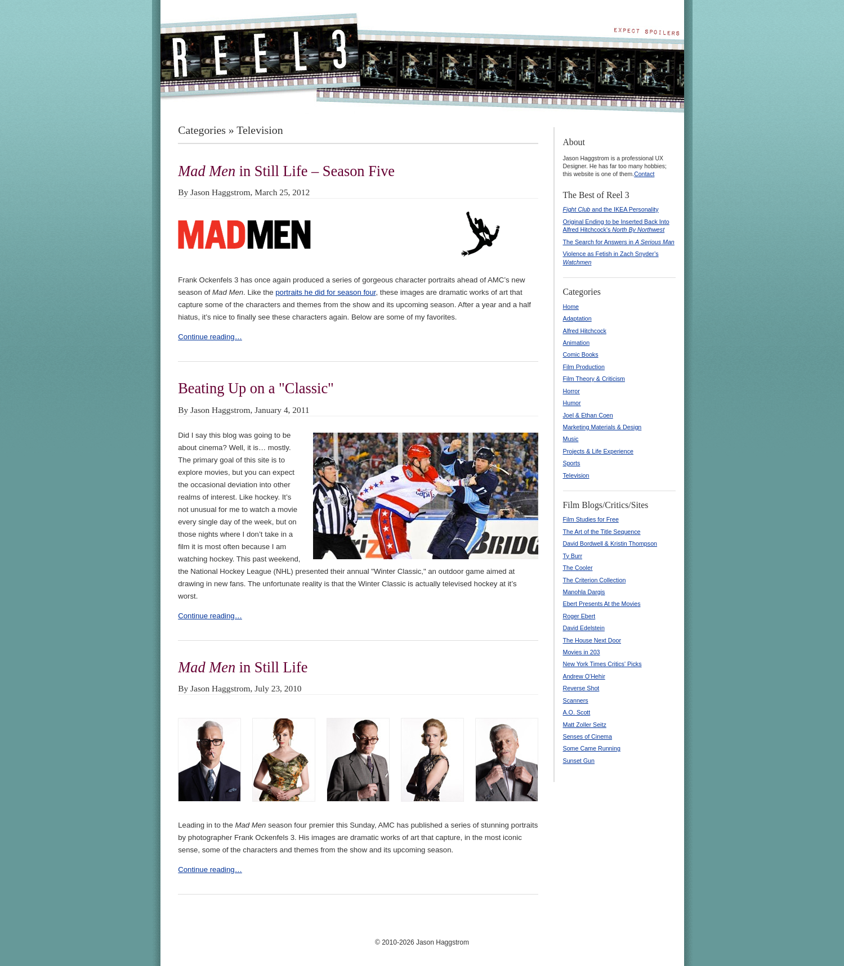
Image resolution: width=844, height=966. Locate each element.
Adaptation (577, 318)
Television (576, 475)
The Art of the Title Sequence (602, 531)
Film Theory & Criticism (594, 378)
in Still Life (242, 667)
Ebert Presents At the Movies (602, 603)
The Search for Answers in (619, 242)
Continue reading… (210, 337)
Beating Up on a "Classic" (256, 388)
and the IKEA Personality (611, 209)
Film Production (584, 366)
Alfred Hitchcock (584, 330)
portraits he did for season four (325, 292)
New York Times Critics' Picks (602, 664)
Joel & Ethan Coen (588, 415)
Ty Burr (573, 555)
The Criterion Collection (594, 580)
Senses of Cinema (587, 736)
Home (571, 306)
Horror (571, 391)
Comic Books (581, 354)
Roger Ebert (579, 616)
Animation (576, 342)
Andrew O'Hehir (584, 676)
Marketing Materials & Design (602, 427)
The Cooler (578, 567)
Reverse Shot (581, 688)
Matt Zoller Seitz (584, 724)
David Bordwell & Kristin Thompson (610, 543)
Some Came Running (591, 748)
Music (571, 438)
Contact (644, 173)
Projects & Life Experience (598, 451)
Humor (572, 402)
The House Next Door (592, 640)
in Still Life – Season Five (286, 171)
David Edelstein (584, 627)
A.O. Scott (577, 712)
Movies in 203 (581, 652)
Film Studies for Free (591, 519)
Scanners (575, 700)
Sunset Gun (579, 760)
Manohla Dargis (584, 591)
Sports (571, 463)
